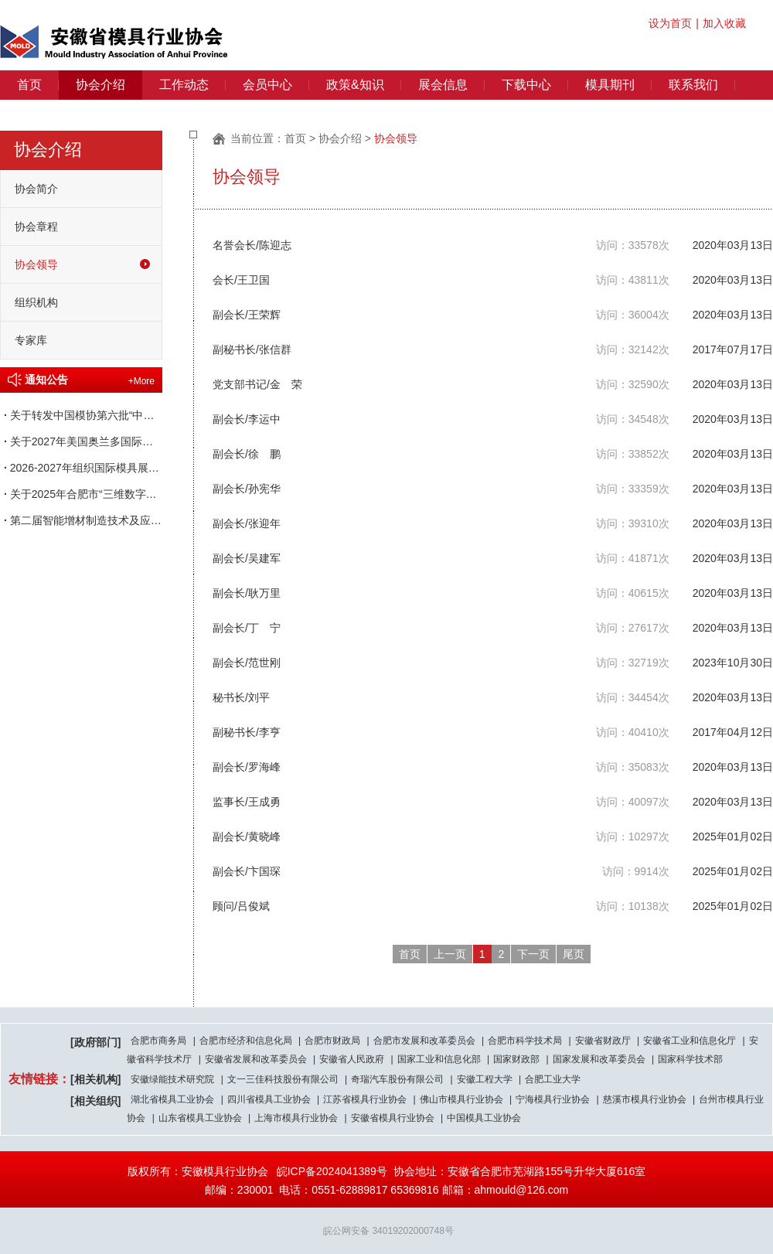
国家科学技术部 (690, 1059)
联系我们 (693, 84)
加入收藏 (724, 23)
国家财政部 (516, 1059)
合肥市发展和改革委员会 (424, 1040)
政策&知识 (355, 84)
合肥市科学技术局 (525, 1040)
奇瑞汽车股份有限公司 (397, 1079)
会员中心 (267, 84)
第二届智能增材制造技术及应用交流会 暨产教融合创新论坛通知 (81, 520)
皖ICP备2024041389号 (332, 1171)
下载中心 (526, 84)
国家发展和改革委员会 (599, 1059)
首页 (29, 84)
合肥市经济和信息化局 (245, 1040)
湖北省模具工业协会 (172, 1099)
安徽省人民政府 (351, 1059)
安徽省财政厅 (603, 1040)
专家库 (31, 340)
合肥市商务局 (158, 1040)
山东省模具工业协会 (200, 1118)
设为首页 (670, 23)
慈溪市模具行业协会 (644, 1099)
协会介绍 (100, 84)
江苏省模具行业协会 (365, 1099)
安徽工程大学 (484, 1079)
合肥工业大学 (553, 1079)
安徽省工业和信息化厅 (689, 1040)
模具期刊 (610, 84)
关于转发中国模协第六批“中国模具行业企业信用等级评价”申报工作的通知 (81, 415)
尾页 (573, 954)
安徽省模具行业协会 (392, 1118)
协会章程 (36, 226)
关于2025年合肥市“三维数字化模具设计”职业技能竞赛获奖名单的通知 (81, 494)
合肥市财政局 (332, 1040)
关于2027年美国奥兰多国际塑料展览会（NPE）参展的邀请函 (81, 441)
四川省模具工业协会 (269, 1099)
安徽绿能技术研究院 (172, 1079)
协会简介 (36, 188)
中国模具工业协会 (484, 1118)
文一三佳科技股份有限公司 (283, 1079)
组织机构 (36, 302)
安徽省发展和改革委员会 (256, 1059)
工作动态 (184, 84)
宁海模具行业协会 (553, 1099)
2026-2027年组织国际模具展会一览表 (81, 468)
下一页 (533, 954)
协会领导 (36, 264)
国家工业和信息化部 (439, 1059)
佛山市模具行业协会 (461, 1099)
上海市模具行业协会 (296, 1118)
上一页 (450, 954)
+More (141, 381)
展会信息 (443, 84)
